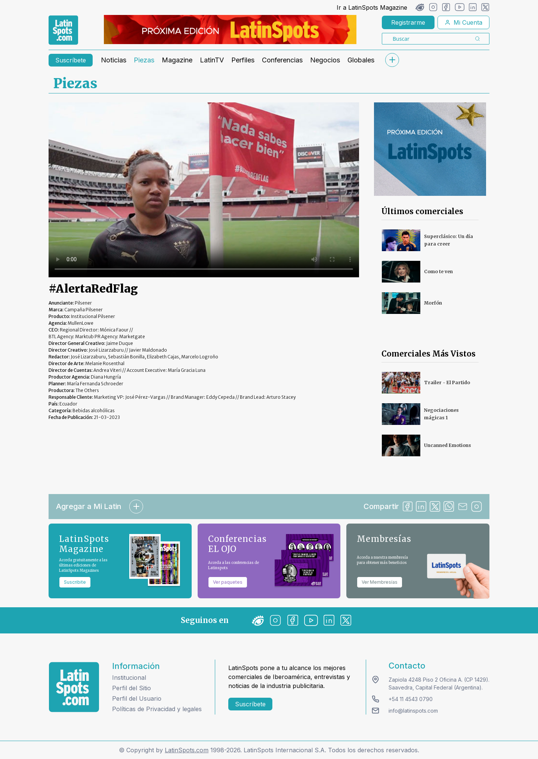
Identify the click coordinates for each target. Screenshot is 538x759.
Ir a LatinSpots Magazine (372, 7)
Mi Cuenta (463, 22)
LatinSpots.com (186, 750)
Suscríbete (70, 60)
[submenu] (392, 60)
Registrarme (408, 22)
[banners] (230, 29)
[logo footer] (74, 687)
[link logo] (63, 30)
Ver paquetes (227, 582)
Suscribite (75, 582)
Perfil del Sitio (131, 688)
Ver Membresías (380, 582)
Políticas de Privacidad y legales (157, 709)
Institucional (129, 677)
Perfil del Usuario (136, 698)
